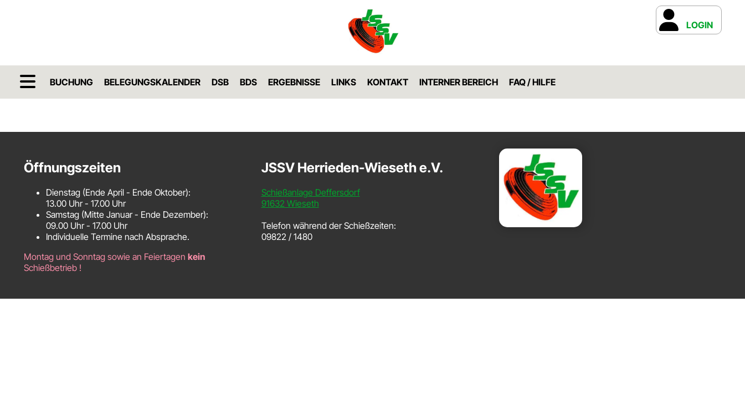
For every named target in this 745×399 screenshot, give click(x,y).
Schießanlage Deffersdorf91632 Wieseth (310, 198)
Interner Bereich (458, 82)
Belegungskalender (152, 82)
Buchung (71, 82)
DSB (220, 82)
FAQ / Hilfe (532, 82)
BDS (248, 82)
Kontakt (387, 82)
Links (343, 82)
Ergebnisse (294, 82)
